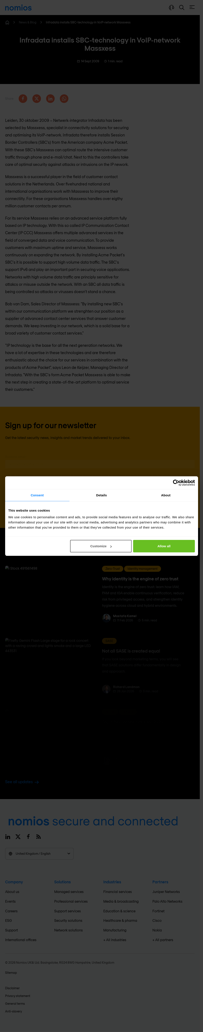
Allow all (164, 546)
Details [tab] (101, 495)
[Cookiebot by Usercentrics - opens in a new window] (176, 482)
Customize (101, 546)
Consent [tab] (37, 495)
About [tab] (166, 495)
